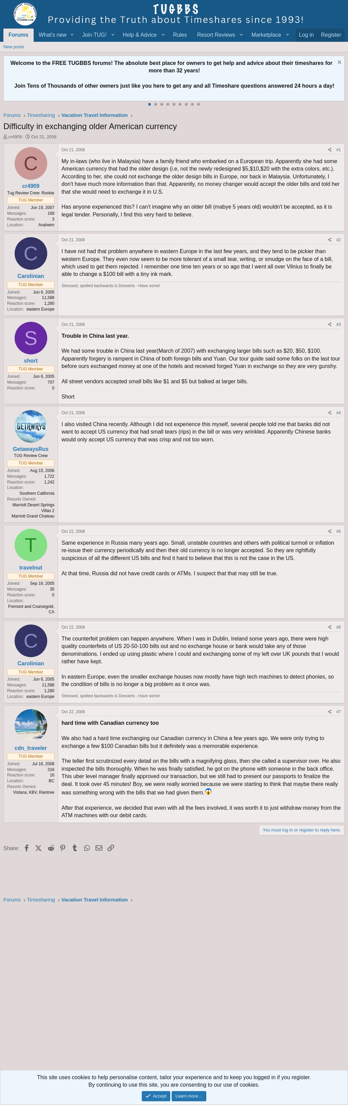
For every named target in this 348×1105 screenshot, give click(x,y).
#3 (338, 324)
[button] (72, 35)
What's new (53, 35)
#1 (338, 149)
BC (51, 780)
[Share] (330, 150)
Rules (180, 35)
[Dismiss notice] (339, 63)
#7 (338, 711)
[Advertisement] (174, 989)
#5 (338, 531)
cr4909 (15, 136)
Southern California (36, 493)
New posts (13, 46)
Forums (18, 35)
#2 (338, 240)
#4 (338, 412)
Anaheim (46, 225)
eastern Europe (40, 309)
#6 (338, 627)
